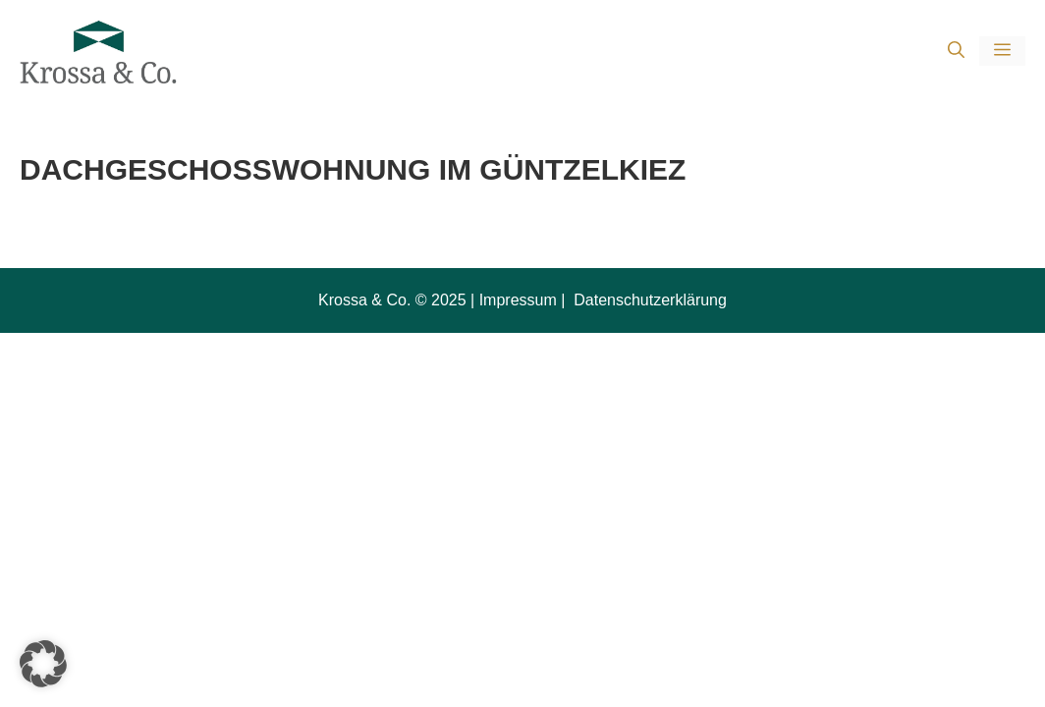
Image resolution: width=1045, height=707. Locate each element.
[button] (956, 51)
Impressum (518, 300)
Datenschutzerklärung (648, 300)
